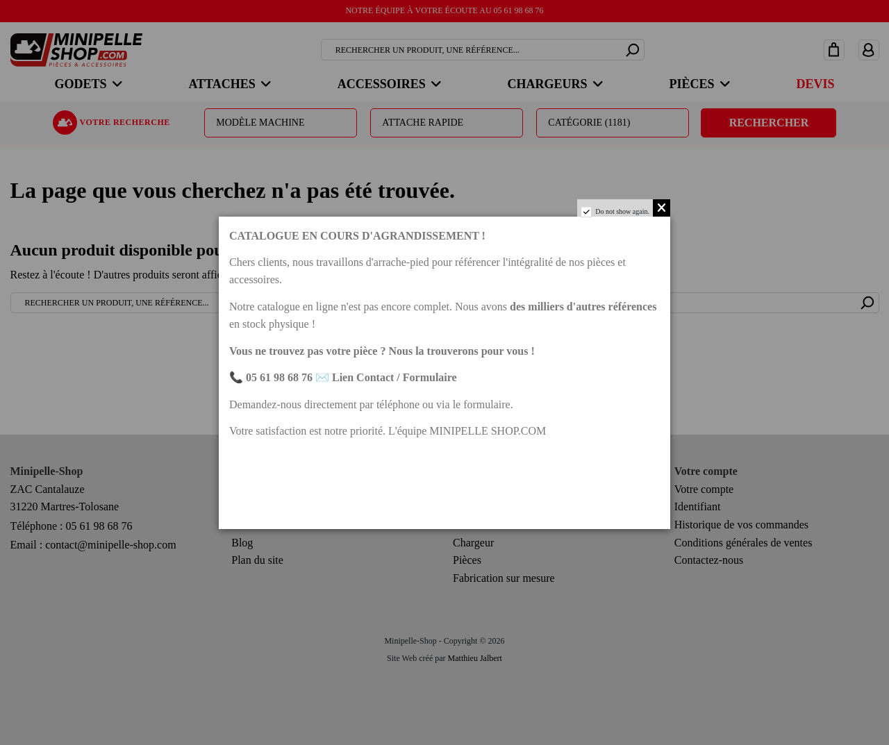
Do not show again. (622, 211)
